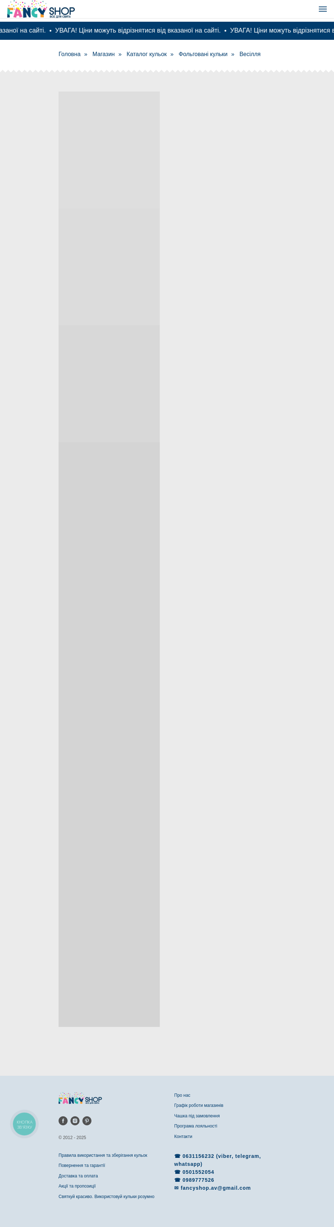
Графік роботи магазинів (198, 1105)
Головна (70, 54)
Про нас (182, 1095)
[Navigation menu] (323, 9)
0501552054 (198, 1172)
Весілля (249, 54)
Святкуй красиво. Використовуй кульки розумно (106, 1196)
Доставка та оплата (78, 1176)
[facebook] (63, 1120)
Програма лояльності (195, 1126)
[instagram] (75, 1120)
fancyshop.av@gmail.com (216, 1188)
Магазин (104, 54)
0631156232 (199, 1156)
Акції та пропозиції (77, 1186)
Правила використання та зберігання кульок (103, 1155)
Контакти (183, 1136)
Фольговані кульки (203, 54)
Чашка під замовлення (197, 1115)
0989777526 (198, 1180)
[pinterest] (86, 1120)
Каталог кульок (147, 54)
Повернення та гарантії (82, 1165)
